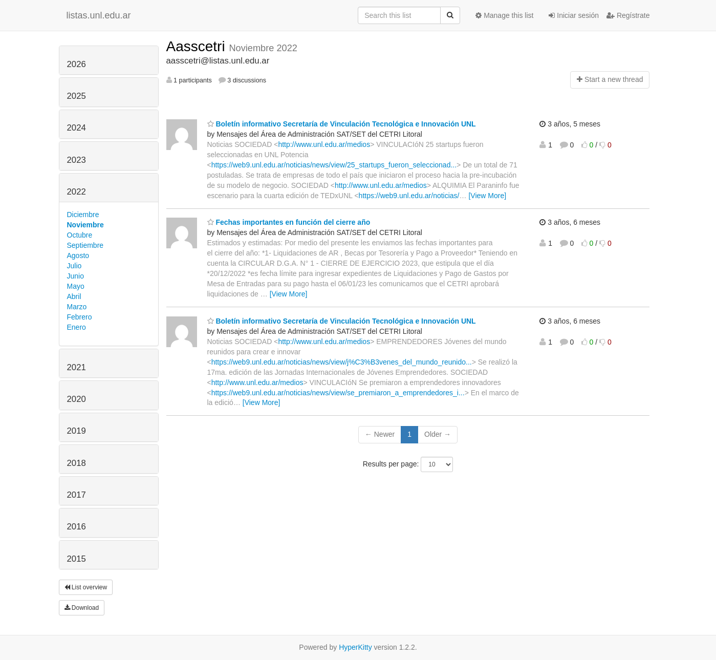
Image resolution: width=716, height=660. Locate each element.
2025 (76, 96)
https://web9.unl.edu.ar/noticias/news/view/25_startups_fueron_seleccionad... (334, 165)
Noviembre (85, 225)
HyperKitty (355, 647)
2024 (76, 128)
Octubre (80, 235)
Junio (75, 276)
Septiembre (85, 245)
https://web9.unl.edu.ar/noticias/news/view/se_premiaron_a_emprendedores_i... (338, 393)
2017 (76, 495)
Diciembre (83, 214)
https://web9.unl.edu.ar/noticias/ (409, 195)
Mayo (75, 286)
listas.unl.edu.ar (99, 15)
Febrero (79, 317)
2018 (76, 463)
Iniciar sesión (574, 15)
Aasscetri (197, 46)
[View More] (487, 195)
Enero (76, 327)
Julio (74, 266)
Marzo (77, 307)
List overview (85, 587)
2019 (76, 431)
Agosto (78, 255)
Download (81, 607)
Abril (74, 296)
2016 (76, 526)
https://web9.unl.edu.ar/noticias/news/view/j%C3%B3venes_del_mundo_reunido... (341, 362)
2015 (76, 559)
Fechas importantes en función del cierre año (289, 222)
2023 (76, 160)
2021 (76, 367)
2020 (76, 399)
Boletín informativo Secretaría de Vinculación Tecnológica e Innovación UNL (341, 124)
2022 (76, 192)
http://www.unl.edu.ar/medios (324, 144)
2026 (76, 64)
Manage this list (504, 15)
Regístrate (627, 15)
